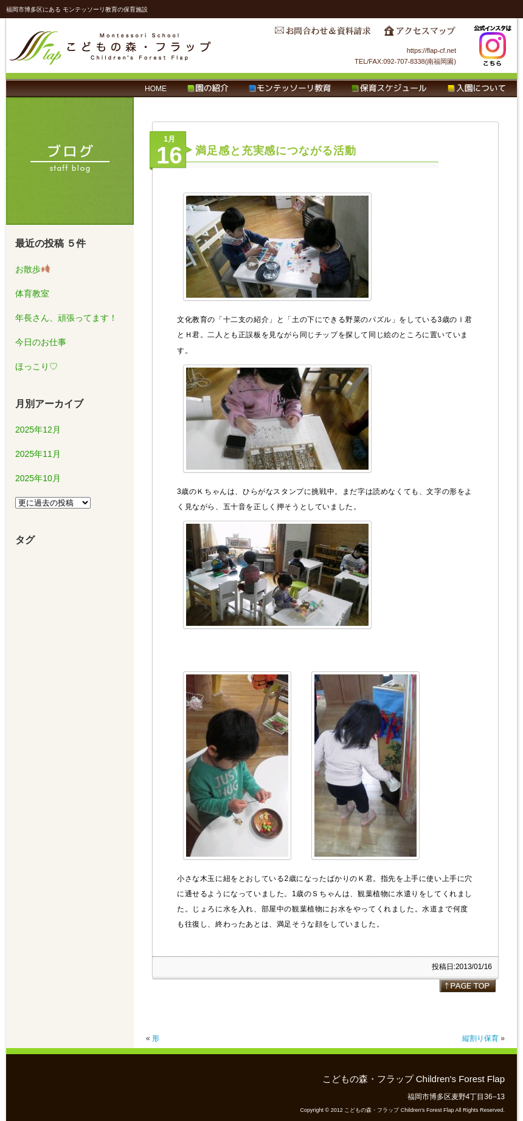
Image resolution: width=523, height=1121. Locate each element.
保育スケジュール (389, 88)
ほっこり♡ (36, 366)
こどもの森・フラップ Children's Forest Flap (110, 45)
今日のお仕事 (40, 342)
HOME (156, 88)
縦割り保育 (480, 1038)
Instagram (492, 45)
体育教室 (32, 293)
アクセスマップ (419, 34)
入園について (476, 88)
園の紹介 (208, 88)
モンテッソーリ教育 (289, 88)
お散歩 (32, 269)
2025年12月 (38, 429)
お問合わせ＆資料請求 (322, 34)
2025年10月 (38, 478)
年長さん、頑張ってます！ (66, 318)
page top (468, 985)
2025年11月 (38, 454)
